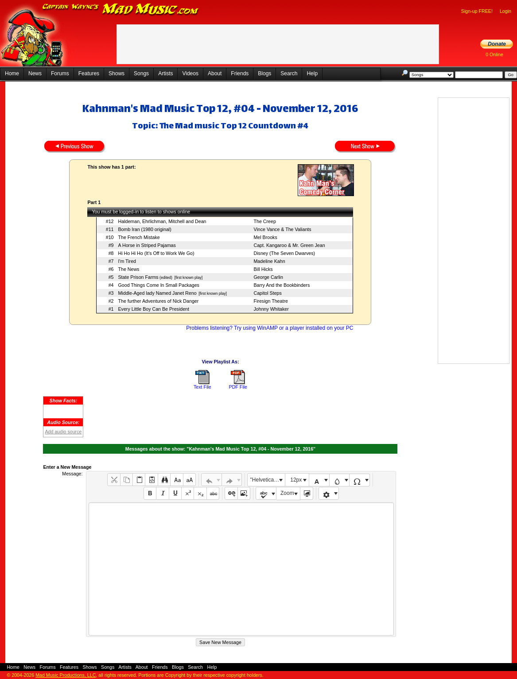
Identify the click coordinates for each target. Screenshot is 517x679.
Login (505, 11)
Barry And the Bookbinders (281, 285)
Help (312, 73)
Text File (202, 387)
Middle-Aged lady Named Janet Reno (157, 293)
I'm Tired (127, 261)
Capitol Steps (267, 293)
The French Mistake (138, 237)
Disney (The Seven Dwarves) (284, 253)
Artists (165, 73)
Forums (60, 73)
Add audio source (63, 431)
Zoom (287, 493)
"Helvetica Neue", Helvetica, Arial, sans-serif (267, 480)
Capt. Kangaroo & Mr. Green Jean (289, 245)
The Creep (264, 221)
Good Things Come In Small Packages (158, 285)
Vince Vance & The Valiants (282, 229)
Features (88, 73)
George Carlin (268, 277)
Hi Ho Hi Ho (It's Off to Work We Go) (156, 253)
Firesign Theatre (270, 301)
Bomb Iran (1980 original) (144, 229)
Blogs (264, 73)
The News (128, 269)
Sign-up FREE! (477, 11)
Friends (240, 73)
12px (296, 480)
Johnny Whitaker (270, 309)
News (35, 73)
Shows (116, 73)
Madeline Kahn (269, 261)
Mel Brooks (265, 237)
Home (12, 73)
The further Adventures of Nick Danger (158, 301)
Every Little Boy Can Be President (153, 309)
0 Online (494, 54)
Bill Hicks (262, 269)
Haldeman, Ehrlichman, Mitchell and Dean (162, 221)
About (215, 73)
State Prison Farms (138, 277)
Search (288, 73)
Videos (190, 73)
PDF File (238, 387)
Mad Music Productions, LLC (65, 675)
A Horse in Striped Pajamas (146, 245)
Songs (141, 73)
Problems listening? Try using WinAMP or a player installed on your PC (269, 328)
